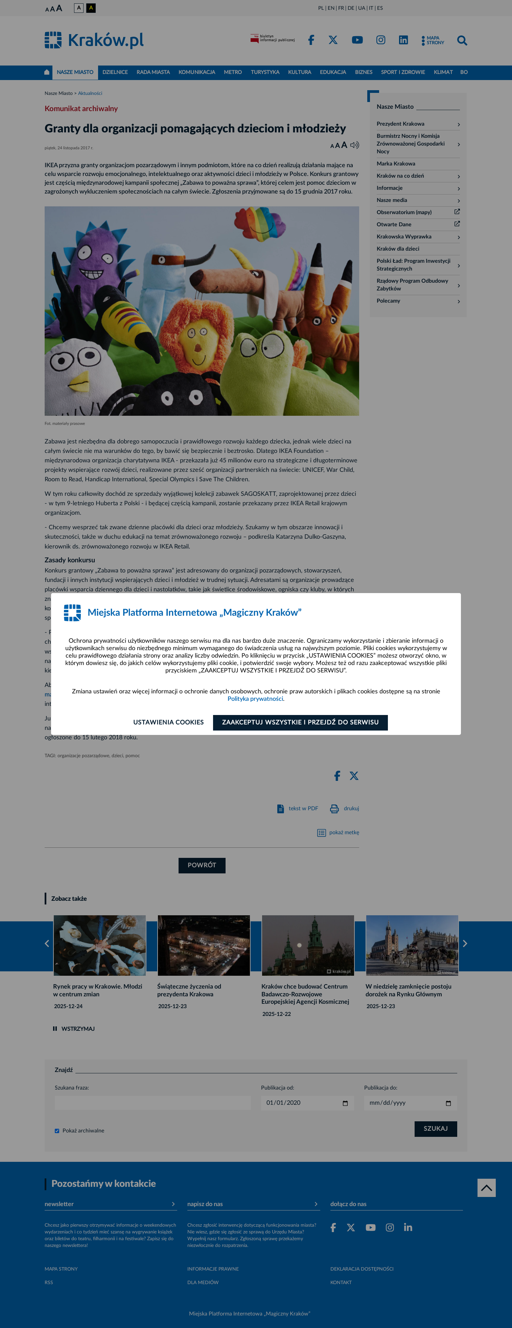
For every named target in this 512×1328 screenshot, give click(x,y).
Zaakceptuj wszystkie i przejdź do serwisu (300, 723)
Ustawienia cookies (168, 723)
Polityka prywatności (255, 699)
